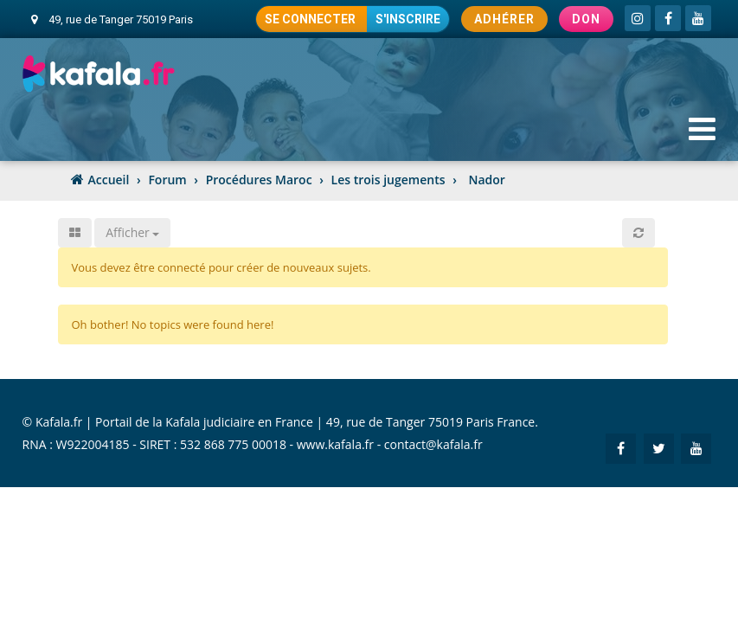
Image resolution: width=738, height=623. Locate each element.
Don (586, 19)
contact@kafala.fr (433, 444)
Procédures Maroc (259, 179)
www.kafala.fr (335, 444)
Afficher (132, 232)
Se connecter (311, 19)
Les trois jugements (388, 179)
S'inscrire (407, 19)
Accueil (109, 179)
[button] (638, 232)
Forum (167, 179)
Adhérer (504, 19)
